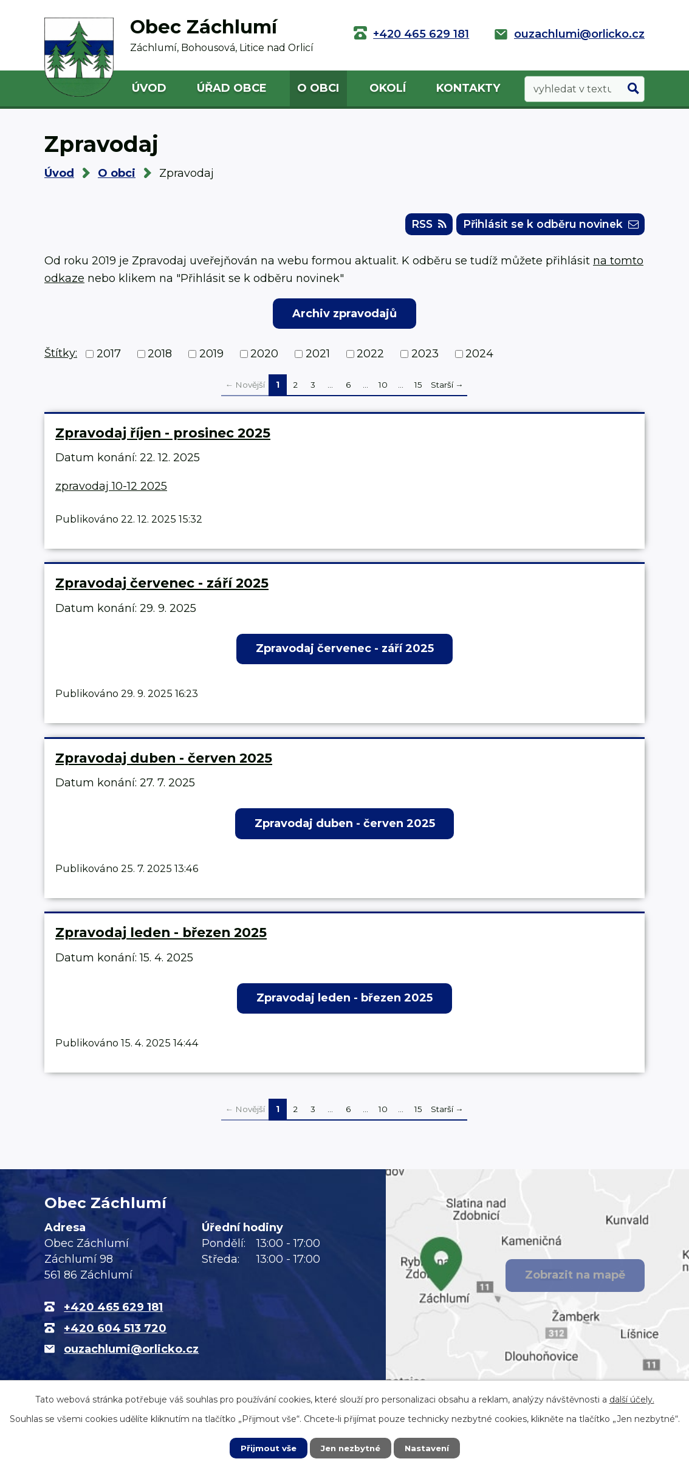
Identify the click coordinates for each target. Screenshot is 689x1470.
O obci (318, 88)
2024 (479, 356)
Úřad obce (232, 88)
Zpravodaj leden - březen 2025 (161, 935)
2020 (264, 356)
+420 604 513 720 (115, 1331)
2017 (109, 356)
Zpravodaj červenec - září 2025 (162, 586)
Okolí (387, 88)
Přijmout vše (265, 1447)
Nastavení (429, 1447)
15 (418, 388)
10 (383, 388)
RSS (416, 226)
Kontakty (468, 88)
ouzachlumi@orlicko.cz (579, 34)
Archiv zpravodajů (344, 316)
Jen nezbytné (350, 1447)
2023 (425, 356)
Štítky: (60, 356)
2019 (211, 356)
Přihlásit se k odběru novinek (545, 226)
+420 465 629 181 (421, 34)
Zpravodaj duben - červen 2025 (163, 760)
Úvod (149, 88)
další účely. (631, 1398)
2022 (370, 356)
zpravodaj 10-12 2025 (111, 488)
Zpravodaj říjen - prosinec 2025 (162, 435)
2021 (318, 356)
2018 (160, 356)
